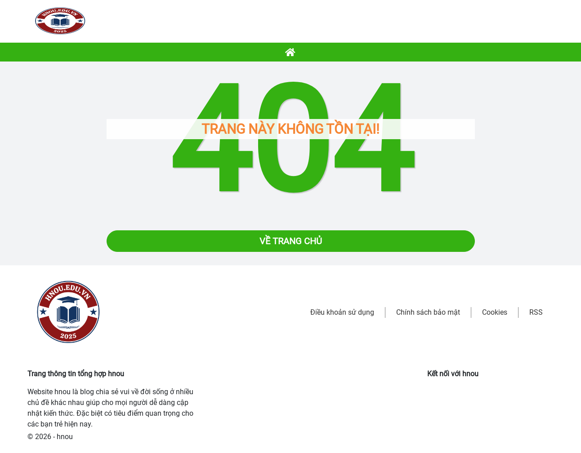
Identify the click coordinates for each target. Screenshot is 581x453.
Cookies (494, 312)
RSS (536, 312)
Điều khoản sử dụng (342, 312)
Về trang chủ (290, 241)
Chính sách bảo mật (428, 312)
